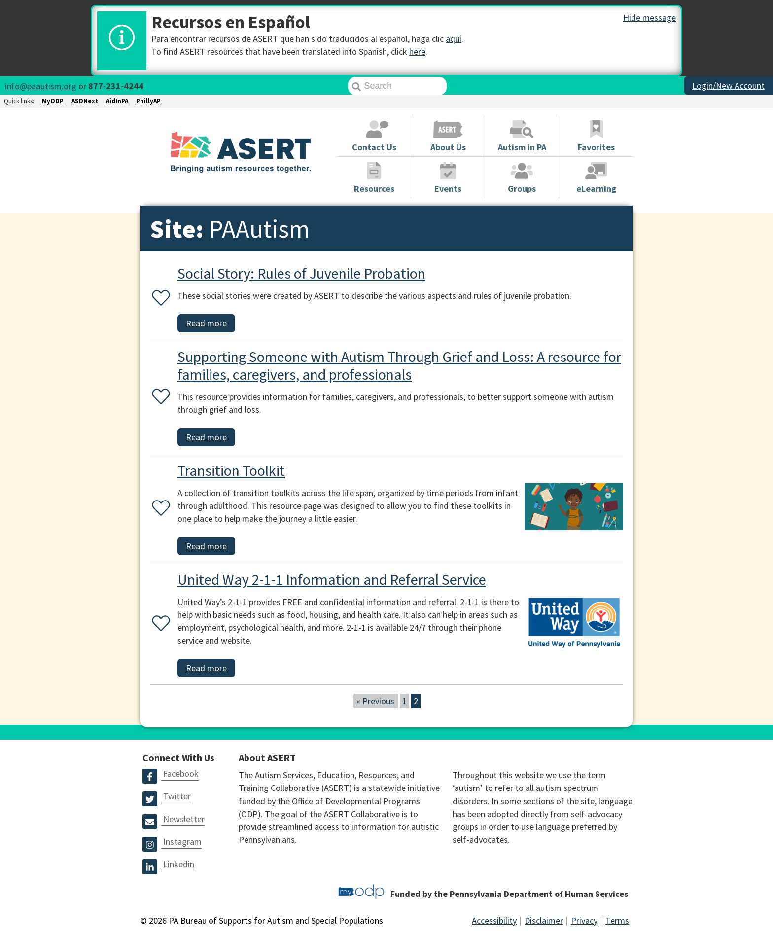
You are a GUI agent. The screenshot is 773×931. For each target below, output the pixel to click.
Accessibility (494, 920)
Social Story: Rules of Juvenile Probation (301, 273)
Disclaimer (544, 920)
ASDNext (84, 101)
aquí (453, 38)
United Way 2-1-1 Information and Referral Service (331, 579)
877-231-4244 (115, 86)
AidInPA (117, 101)
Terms (617, 920)
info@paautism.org (40, 86)
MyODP (53, 101)
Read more (206, 323)
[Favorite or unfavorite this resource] (159, 298)
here (417, 51)
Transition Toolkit (231, 470)
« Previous (375, 701)
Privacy (584, 920)
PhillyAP (148, 101)
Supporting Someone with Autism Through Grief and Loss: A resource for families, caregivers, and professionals (399, 365)
